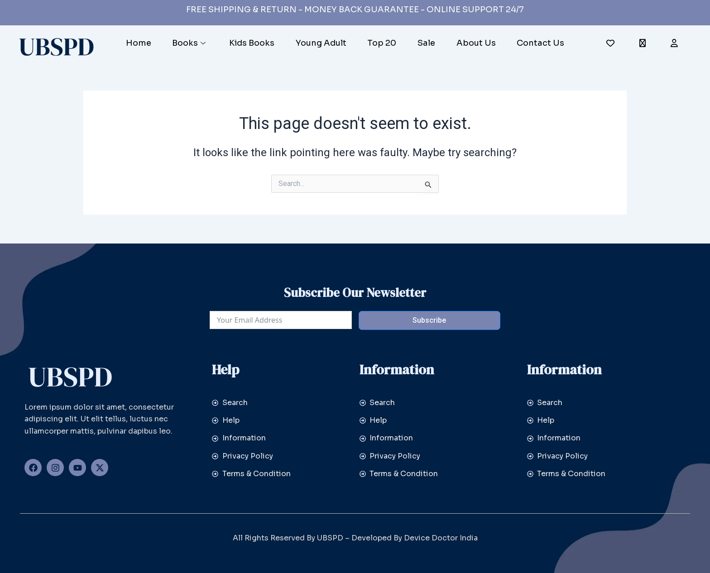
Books (190, 43)
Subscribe (429, 320)
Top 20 (382, 43)
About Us (476, 43)
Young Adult (321, 43)
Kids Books (251, 43)
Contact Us (541, 43)
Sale (427, 43)
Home (138, 43)
